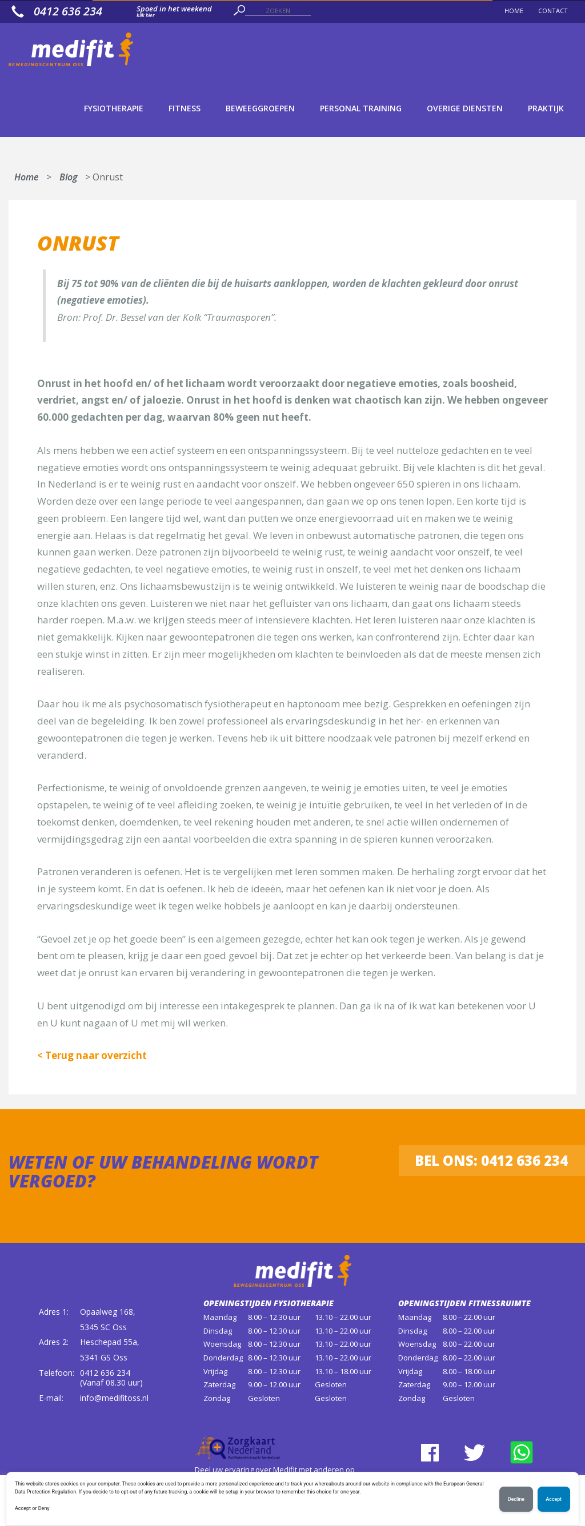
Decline (516, 1499)
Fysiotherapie (113, 108)
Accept (554, 1499)
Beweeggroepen (260, 108)
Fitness (185, 108)
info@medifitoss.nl (114, 1397)
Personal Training (361, 108)
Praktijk (546, 108)
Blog (68, 175)
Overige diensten (465, 108)
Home (26, 175)
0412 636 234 (105, 1372)
